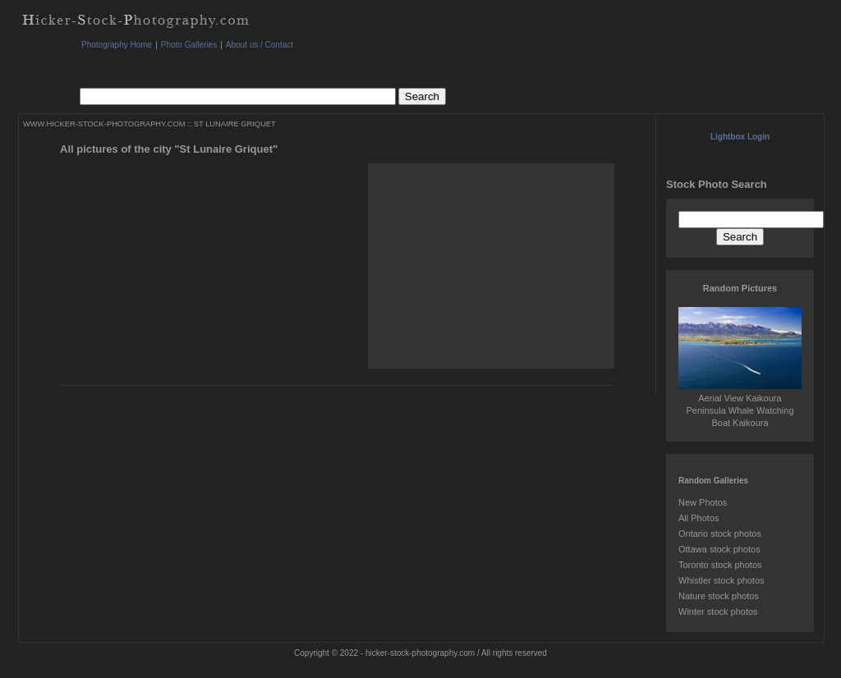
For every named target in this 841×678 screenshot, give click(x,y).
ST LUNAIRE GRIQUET (235, 124)
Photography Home (116, 44)
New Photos (702, 502)
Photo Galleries (189, 44)
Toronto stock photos (720, 565)
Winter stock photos (718, 611)
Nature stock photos (718, 596)
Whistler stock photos (721, 580)
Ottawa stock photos (719, 549)
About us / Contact (259, 44)
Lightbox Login (740, 136)
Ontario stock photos (719, 533)
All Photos (698, 518)
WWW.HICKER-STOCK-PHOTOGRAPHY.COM (104, 124)
